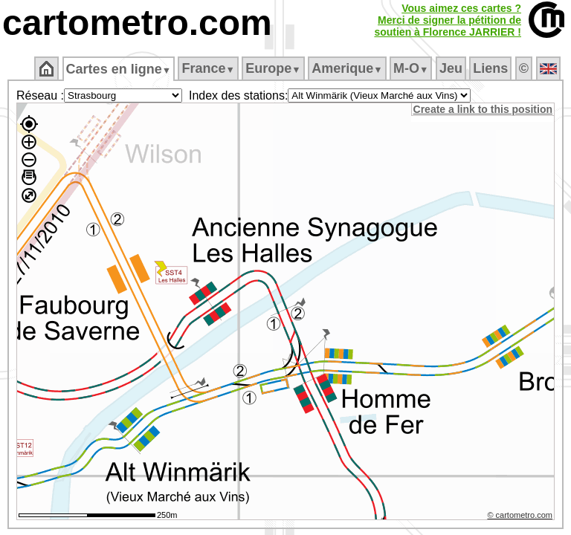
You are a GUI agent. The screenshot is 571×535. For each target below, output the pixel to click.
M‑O (412, 68)
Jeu (451, 68)
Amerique (348, 68)
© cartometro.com (521, 517)
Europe (274, 68)
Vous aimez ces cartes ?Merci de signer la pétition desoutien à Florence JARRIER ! (447, 20)
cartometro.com (137, 22)
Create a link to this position (483, 109)
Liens (491, 68)
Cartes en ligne (119, 69)
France (209, 68)
